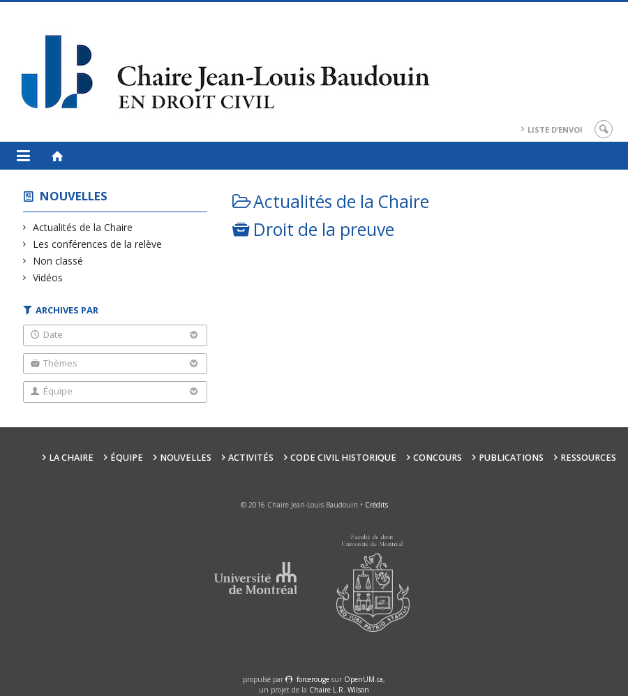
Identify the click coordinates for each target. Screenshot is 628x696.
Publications (511, 458)
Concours (437, 458)
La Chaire (71, 458)
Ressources (588, 458)
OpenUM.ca (363, 679)
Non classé (58, 260)
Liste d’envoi (555, 129)
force (313, 679)
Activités (251, 458)
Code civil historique (343, 458)
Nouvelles (73, 196)
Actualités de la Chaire (83, 227)
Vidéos (48, 277)
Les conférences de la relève (97, 244)
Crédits (376, 505)
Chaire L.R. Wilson (339, 690)
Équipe (126, 458)
